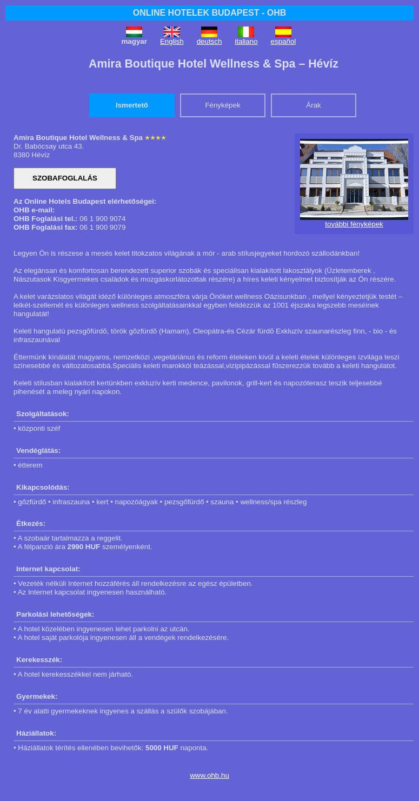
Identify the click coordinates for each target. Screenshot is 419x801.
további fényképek (354, 224)
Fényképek (222, 105)
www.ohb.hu (209, 775)
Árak (313, 105)
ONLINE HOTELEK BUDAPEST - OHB (210, 12)
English (172, 41)
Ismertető (132, 105)
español (283, 41)
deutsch (209, 41)
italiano (246, 41)
